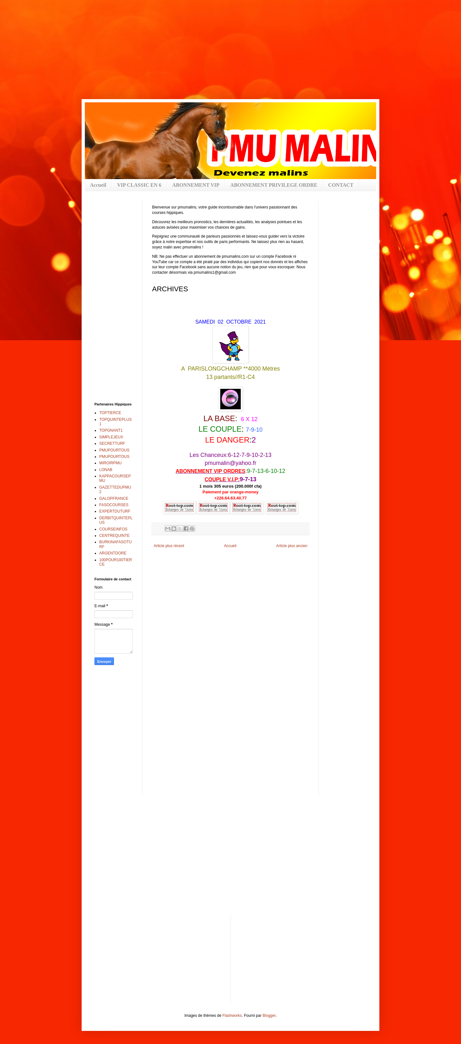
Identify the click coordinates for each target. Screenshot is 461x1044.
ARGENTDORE (112, 553)
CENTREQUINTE (114, 535)
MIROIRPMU (110, 463)
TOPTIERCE (110, 413)
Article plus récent (169, 546)
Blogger (269, 1015)
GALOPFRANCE (113, 498)
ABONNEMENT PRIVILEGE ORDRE (273, 185)
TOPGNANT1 (111, 430)
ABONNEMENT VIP (195, 185)
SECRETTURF (112, 443)
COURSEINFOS (113, 529)
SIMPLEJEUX (111, 437)
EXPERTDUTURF (114, 511)
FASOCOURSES (113, 505)
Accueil (98, 185)
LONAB (105, 469)
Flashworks (232, 1015)
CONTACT (340, 185)
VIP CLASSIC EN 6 (139, 185)
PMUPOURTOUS (114, 450)
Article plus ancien (291, 546)
